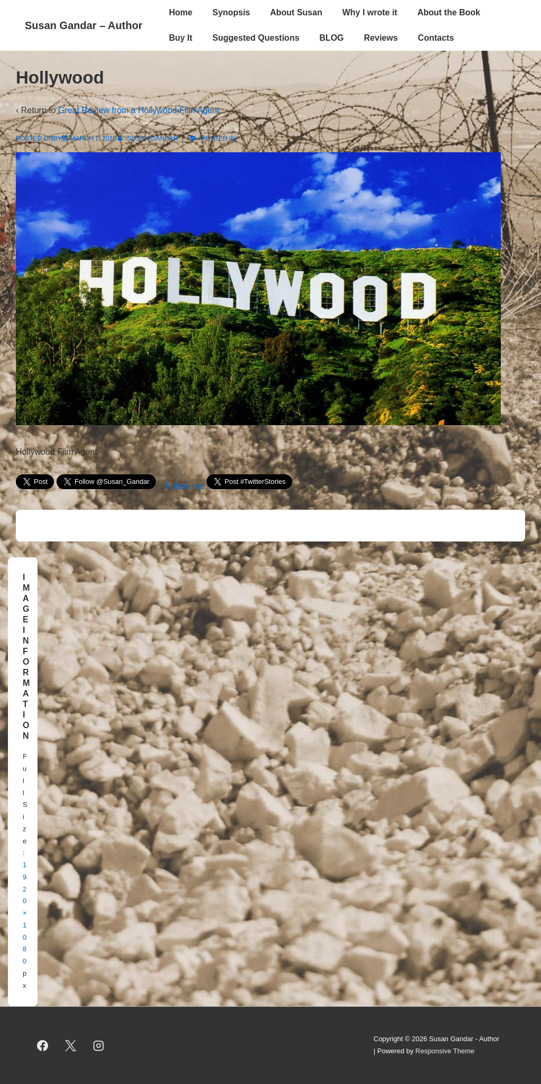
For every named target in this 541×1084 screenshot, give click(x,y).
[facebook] (43, 1045)
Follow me (184, 486)
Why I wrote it (369, 12)
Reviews (381, 37)
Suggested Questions (255, 37)
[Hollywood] (93, 138)
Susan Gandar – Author (84, 25)
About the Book (448, 12)
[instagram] (99, 1045)
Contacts (436, 37)
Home (180, 12)
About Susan (296, 12)
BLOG (332, 37)
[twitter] (71, 1045)
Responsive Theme (444, 1051)
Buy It (180, 37)
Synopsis (231, 12)
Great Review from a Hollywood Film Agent (138, 110)
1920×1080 (25, 913)
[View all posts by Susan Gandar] (149, 138)
